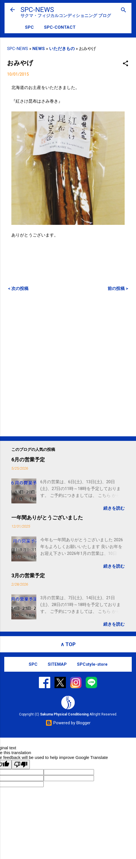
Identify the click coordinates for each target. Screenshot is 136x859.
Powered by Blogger (68, 722)
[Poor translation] (21, 764)
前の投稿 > (118, 288)
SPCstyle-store (92, 664)
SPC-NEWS (37, 10)
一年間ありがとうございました (47, 517)
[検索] (123, 10)
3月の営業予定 (28, 575)
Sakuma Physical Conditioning (64, 714)
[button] (125, 64)
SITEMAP (57, 664)
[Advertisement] (68, 364)
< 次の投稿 (18, 288)
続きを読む (114, 508)
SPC (29, 27)
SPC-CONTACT (60, 27)
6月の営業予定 (28, 459)
